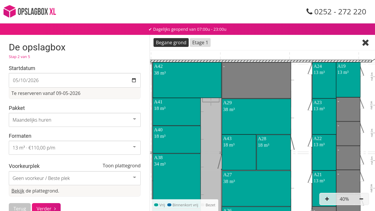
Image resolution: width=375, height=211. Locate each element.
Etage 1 (200, 42)
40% (344, 199)
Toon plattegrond (122, 165)
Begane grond (171, 42)
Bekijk (17, 191)
